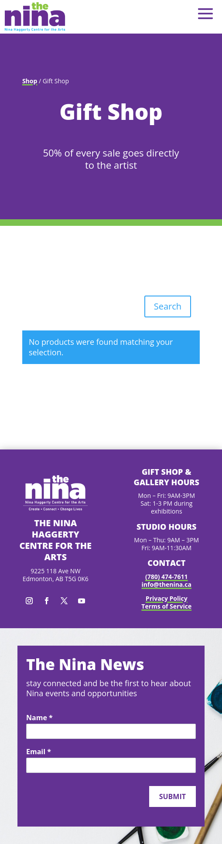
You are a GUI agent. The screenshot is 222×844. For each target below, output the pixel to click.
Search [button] (167, 306)
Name (39, 718)
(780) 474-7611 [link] (166, 576)
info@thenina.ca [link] (166, 584)
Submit (172, 796)
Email (38, 752)
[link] (35, 16)
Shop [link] (29, 81)
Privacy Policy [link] (167, 598)
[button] (205, 13)
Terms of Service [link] (166, 606)
